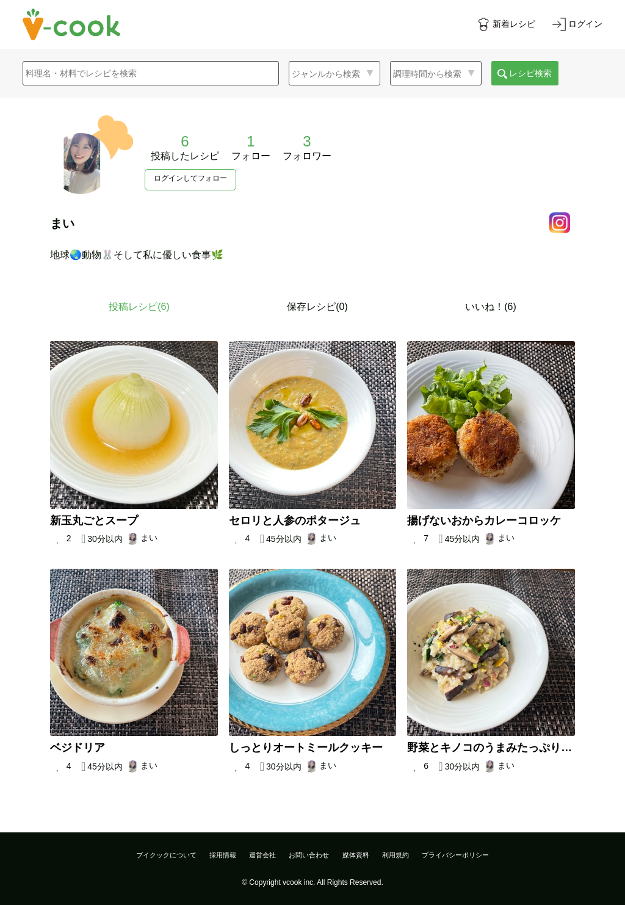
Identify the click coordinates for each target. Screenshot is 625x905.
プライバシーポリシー (455, 855)
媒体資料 (355, 855)
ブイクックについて (166, 855)
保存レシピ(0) (317, 306)
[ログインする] (577, 24)
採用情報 (222, 855)
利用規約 (395, 855)
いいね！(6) (490, 306)
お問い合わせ (309, 855)
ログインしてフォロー (190, 178)
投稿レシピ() (139, 306)
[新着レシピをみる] (506, 24)
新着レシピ (514, 24)
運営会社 (262, 855)
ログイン (585, 24)
